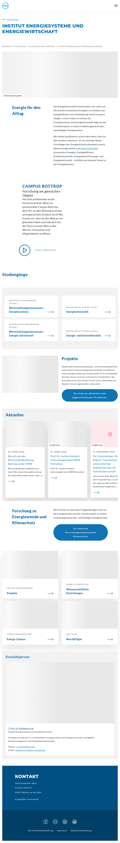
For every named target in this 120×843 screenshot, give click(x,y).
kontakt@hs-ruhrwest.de (26, 799)
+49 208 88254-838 (25, 747)
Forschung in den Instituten (42, 46)
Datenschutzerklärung (81, 830)
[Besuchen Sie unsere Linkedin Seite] (65, 821)
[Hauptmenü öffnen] (116, 5)
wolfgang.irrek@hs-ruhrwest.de (30, 750)
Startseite (6, 46)
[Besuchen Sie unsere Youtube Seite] (55, 821)
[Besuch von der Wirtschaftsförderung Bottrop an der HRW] (25, 481)
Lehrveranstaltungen (87, 148)
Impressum (62, 830)
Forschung (20, 46)
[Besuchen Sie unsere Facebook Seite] (45, 821)
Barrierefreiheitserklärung (40, 830)
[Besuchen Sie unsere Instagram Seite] (74, 821)
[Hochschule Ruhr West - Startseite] (5, 6)
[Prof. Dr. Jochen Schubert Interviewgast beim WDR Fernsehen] (67, 478)
